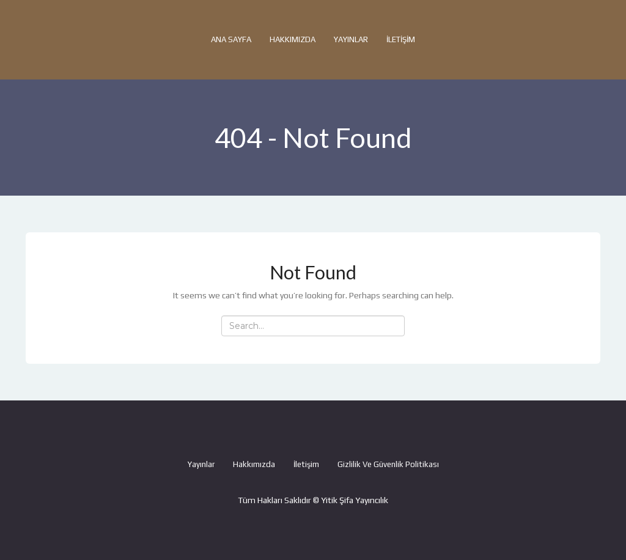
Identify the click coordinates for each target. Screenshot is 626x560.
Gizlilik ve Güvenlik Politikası (388, 464)
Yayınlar (351, 39)
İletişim (400, 39)
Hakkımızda (292, 39)
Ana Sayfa (231, 39)
